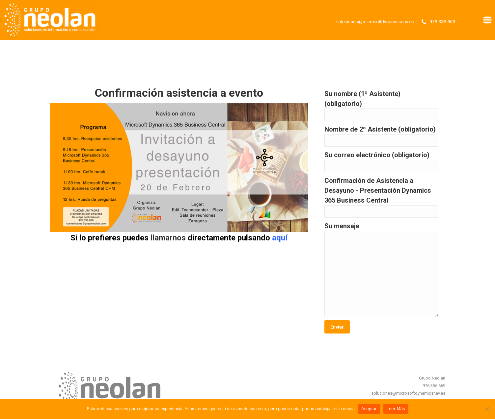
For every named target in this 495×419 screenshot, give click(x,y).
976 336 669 (442, 21)
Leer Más (396, 408)
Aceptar (369, 408)
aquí (280, 237)
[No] (486, 409)
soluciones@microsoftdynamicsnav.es (375, 21)
